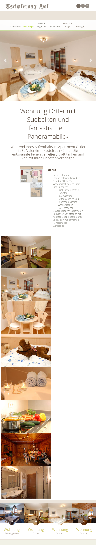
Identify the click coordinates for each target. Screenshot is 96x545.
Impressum (63, 523)
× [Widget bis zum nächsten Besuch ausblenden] (8, 529)
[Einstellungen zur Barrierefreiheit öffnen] (5, 532)
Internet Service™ (88, 525)
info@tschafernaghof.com (85, 520)
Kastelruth (29, 523)
